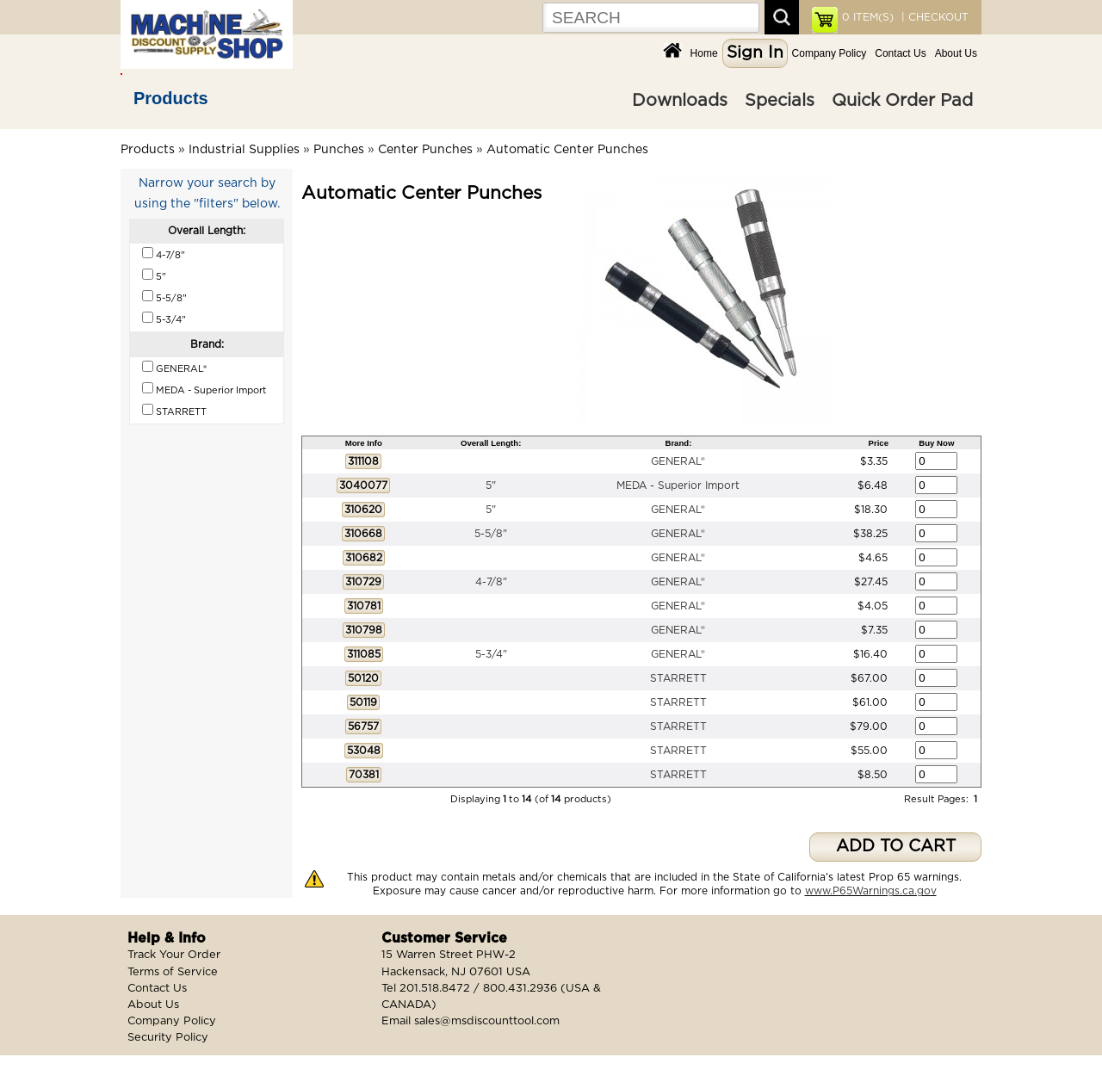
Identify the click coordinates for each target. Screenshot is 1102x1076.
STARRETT (678, 678)
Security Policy (167, 1037)
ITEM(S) (868, 17)
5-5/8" (490, 534)
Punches (338, 150)
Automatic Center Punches (567, 150)
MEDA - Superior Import (678, 485)
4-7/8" (491, 582)
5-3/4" (491, 654)
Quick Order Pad (902, 100)
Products (170, 98)
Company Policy (829, 53)
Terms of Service (172, 972)
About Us (956, 53)
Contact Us (900, 53)
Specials (779, 100)
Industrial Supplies (244, 150)
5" (491, 485)
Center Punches (425, 150)
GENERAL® (678, 461)
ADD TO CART (896, 846)
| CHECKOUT (933, 17)
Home (704, 53)
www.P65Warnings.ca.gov (871, 891)
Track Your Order (173, 955)
